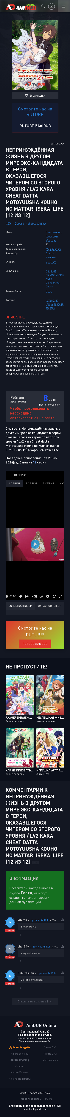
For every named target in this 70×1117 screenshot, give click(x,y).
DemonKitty (52, 282)
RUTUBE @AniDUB (35, 125)
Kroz (49, 290)
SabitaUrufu (26, 973)
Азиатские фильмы (20, 1078)
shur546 (23, 946)
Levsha (60, 274)
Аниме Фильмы (19, 1072)
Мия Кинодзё (53, 248)
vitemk (22, 920)
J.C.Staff (51, 261)
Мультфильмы (50, 1059)
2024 (8, 222)
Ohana (49, 286)
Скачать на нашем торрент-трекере (55, 303)
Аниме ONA (50, 1053)
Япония (19, 222)
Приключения (54, 232)
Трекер (48, 1098)
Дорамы (19, 1065)
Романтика (52, 236)
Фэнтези (51, 239)
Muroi (49, 278)
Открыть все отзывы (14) (35, 1001)
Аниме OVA (50, 1047)
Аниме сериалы (37, 222)
